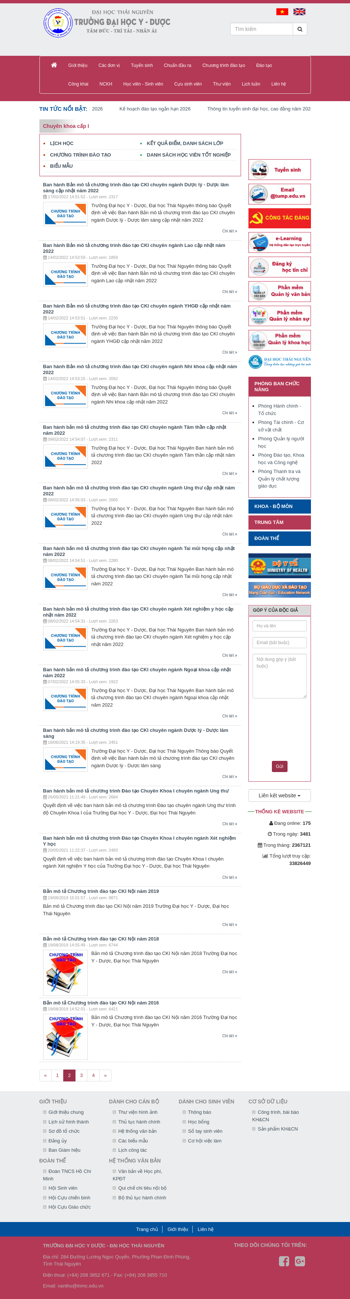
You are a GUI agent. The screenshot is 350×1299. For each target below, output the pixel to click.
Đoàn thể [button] (266, 538)
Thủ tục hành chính (139, 1122)
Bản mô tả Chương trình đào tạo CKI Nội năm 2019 (101, 891)
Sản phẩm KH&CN (278, 1129)
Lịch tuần (251, 84)
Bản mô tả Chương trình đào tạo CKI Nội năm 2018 (101, 939)
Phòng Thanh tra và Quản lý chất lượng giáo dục (279, 479)
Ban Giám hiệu (65, 1150)
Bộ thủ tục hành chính (142, 1197)
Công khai (78, 84)
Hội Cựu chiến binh (69, 1197)
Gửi (279, 766)
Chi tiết (229, 231)
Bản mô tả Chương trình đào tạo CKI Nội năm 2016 (101, 1003)
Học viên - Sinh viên (143, 84)
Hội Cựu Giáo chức (70, 1207)
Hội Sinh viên (63, 1188)
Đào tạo (264, 65)
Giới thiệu (77, 65)
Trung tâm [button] (268, 522)
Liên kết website (280, 795)
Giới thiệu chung (66, 1112)
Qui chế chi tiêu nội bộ (142, 1188)
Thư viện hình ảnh (137, 1112)
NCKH (106, 84)
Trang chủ (147, 1229)
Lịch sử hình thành (69, 1122)
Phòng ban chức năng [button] (276, 386)
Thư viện (222, 84)
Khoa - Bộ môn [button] (273, 506)
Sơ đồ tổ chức (64, 1131)
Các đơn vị (109, 65)
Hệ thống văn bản (137, 1131)
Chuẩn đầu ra (177, 65)
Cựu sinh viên (188, 84)
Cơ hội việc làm (205, 1141)
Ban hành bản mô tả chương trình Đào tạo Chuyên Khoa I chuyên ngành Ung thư (136, 791)
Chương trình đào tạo (223, 65)
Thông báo (199, 1112)
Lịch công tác (132, 1150)
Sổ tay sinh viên (205, 1131)
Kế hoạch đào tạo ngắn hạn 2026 (160, 109)
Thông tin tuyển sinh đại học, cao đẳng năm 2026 (265, 109)
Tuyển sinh (142, 65)
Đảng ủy (58, 1141)
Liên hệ (279, 84)
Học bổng (198, 1122)
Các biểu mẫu (133, 1141)
